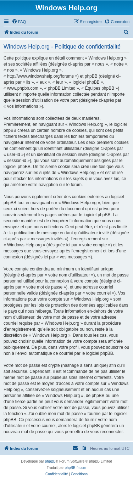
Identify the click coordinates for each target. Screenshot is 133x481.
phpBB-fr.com (76, 468)
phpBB (50, 461)
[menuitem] (19, 21)
